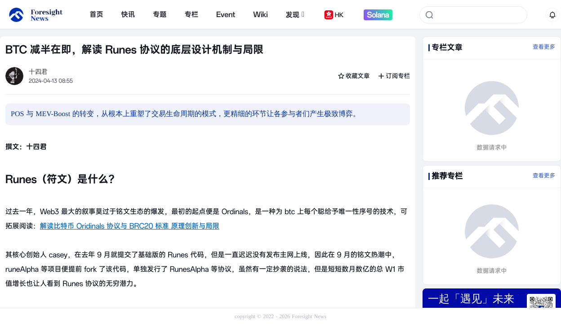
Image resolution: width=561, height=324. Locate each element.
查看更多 (544, 47)
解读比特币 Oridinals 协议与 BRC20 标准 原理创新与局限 (129, 225)
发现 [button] (294, 14)
